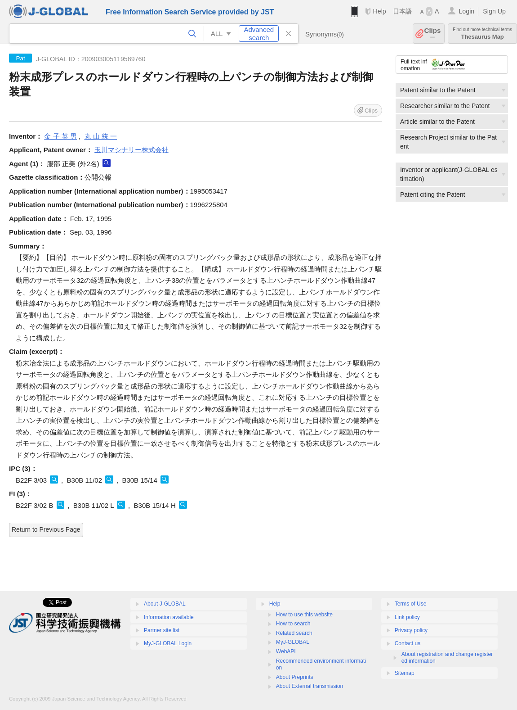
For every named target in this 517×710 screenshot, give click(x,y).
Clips (432, 34)
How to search (293, 623)
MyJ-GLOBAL (292, 642)
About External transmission (309, 686)
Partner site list (161, 630)
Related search (294, 633)
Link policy (407, 617)
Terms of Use (411, 604)
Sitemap (404, 673)
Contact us (407, 643)
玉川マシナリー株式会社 (131, 150)
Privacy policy (411, 630)
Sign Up (494, 11)
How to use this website (304, 614)
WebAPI (286, 651)
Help (379, 11)
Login (466, 11)
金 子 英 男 (60, 136)
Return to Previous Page (46, 529)
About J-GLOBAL (165, 604)
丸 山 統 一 (101, 136)
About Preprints (294, 677)
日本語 (402, 11)
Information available (169, 617)
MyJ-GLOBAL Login (168, 643)
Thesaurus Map (482, 33)
